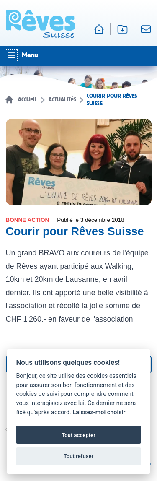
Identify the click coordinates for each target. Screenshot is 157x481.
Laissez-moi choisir (98, 412)
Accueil (27, 100)
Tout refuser (79, 456)
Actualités (62, 100)
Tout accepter (78, 435)
